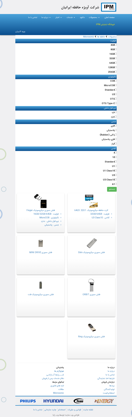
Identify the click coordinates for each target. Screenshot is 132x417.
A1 (113, 184)
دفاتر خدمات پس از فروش (53, 378)
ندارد (113, 117)
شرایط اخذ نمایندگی (106, 378)
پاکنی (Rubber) (107, 135)
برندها (112, 386)
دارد (113, 112)
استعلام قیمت (109, 393)
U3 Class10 (109, 180)
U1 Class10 (109, 171)
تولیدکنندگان (109, 389)
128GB (111, 67)
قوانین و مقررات (74, 410)
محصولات (94, 17)
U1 (113, 166)
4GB (113, 45)
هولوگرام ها (59, 371)
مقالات (61, 389)
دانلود (82, 17)
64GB (112, 63)
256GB (111, 72)
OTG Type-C (108, 103)
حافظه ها (101, 37)
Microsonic (88, 37)
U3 (113, 94)
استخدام (61, 410)
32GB (112, 58)
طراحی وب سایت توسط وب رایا (66, 415)
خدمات (71, 17)
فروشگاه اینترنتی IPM (105, 24)
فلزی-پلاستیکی (108, 139)
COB (112, 81)
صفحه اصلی (109, 17)
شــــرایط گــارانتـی (55, 375)
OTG (112, 99)
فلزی (113, 126)
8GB (113, 49)
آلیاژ (113, 144)
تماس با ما (32, 17)
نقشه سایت (88, 410)
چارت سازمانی (50, 410)
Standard (110, 90)
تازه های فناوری (57, 386)
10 (113, 157)
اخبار (58, 17)
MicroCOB (109, 85)
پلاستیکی (111, 130)
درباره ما (46, 17)
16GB (112, 54)
